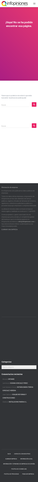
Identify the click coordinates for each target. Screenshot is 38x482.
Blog (9, 454)
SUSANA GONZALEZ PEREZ (19, 383)
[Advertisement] (19, 60)
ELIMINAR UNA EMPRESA (10, 229)
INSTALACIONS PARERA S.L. (18, 402)
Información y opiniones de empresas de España (19, 464)
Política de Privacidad (11, 474)
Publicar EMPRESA (28, 474)
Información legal (26, 459)
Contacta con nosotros (22, 454)
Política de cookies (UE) (19, 469)
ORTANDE (11, 379)
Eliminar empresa (11, 459)
